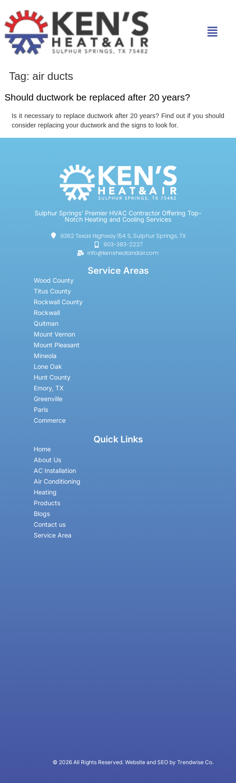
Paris (41, 409)
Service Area (52, 535)
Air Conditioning (62, 481)
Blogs (42, 513)
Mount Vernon (54, 334)
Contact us (50, 524)
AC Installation (55, 470)
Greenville (48, 398)
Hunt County (52, 377)
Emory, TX (49, 388)
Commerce (50, 420)
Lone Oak (48, 366)
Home (42, 449)
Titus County (52, 291)
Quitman (46, 323)
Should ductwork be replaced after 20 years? (97, 97)
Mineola (45, 355)
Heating (45, 492)
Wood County (54, 280)
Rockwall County (58, 302)
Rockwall (47, 312)
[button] (212, 32)
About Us (47, 460)
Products (47, 503)
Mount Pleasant (57, 345)
